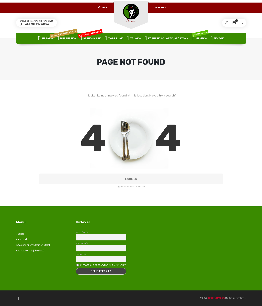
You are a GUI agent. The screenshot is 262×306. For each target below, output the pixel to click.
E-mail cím (81, 254)
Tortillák (114, 38)
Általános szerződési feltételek (33, 245)
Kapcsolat (161, 7)
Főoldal (102, 7)
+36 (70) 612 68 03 (36, 24)
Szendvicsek (90, 38)
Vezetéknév (82, 232)
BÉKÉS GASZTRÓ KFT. (216, 298)
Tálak (133, 38)
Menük (200, 38)
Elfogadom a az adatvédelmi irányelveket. (103, 265)
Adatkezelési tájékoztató (30, 250)
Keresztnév (82, 243)
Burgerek (66, 38)
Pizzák (44, 38)
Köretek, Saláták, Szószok (165, 38)
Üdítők (217, 38)
